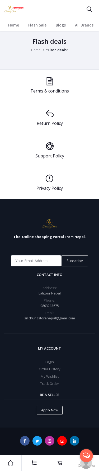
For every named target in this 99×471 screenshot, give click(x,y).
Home (13, 25)
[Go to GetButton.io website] (86, 465)
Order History (49, 369)
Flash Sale (37, 25)
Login (49, 361)
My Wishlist (50, 376)
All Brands (84, 25)
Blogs (61, 25)
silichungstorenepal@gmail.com (49, 318)
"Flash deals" (57, 49)
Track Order (49, 383)
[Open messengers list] (86, 455)
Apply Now (49, 410)
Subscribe (75, 260)
